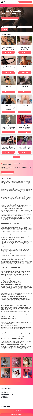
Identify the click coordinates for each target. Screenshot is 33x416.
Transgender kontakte (4, 397)
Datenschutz (16, 412)
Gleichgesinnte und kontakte (6, 388)
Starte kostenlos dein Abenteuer (10, 18)
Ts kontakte (3, 399)
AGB (16, 411)
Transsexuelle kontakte (5, 389)
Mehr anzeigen (16, 380)
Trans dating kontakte (4, 391)
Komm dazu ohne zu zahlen (7, 172)
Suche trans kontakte (4, 392)
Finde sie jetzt (4, 29)
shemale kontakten (12, 224)
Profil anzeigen (8, 52)
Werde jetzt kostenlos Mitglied (25, 1)
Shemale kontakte (4, 396)
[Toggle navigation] (2, 5)
